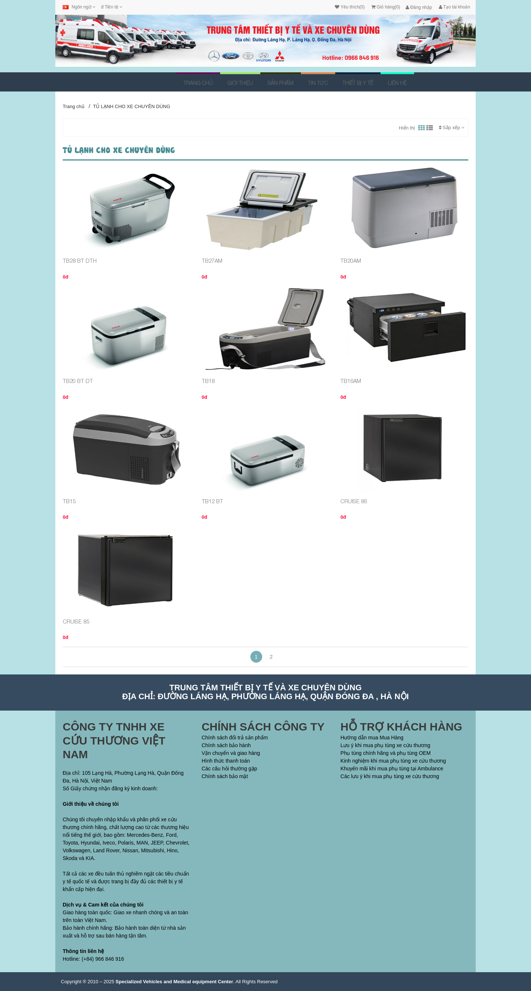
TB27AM (212, 260)
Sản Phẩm (281, 83)
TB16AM (350, 380)
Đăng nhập (419, 7)
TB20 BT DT (78, 380)
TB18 (208, 380)
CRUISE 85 (76, 621)
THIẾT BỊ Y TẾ (358, 83)
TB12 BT (212, 501)
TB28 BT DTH (80, 260)
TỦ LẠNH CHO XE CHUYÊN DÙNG (131, 106)
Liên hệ (397, 83)
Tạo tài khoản (454, 7)
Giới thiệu (240, 83)
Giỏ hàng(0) (385, 7)
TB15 (69, 501)
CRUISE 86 (353, 501)
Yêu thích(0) (349, 7)
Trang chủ (198, 83)
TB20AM (350, 260)
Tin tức (318, 83)
